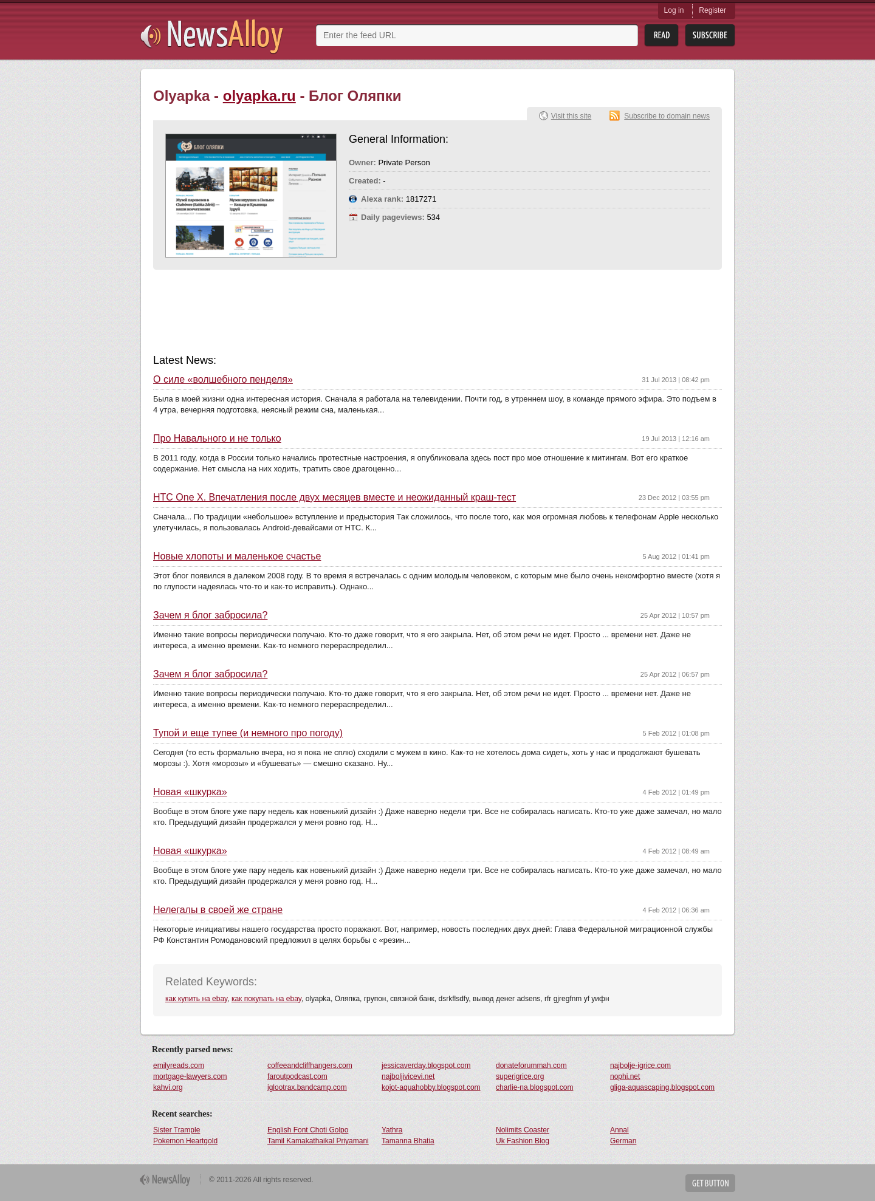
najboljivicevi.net (408, 1076)
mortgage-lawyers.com (190, 1076)
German (623, 1141)
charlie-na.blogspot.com (534, 1087)
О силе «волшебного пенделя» (223, 380)
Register (712, 10)
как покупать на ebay (266, 998)
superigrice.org (520, 1076)
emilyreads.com (178, 1065)
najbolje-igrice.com (640, 1065)
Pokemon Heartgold (185, 1141)
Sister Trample (176, 1130)
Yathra (392, 1130)
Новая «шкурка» (190, 792)
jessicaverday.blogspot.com (426, 1065)
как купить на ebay (196, 998)
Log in (674, 10)
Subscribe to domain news (667, 116)
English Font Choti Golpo (307, 1130)
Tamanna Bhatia (408, 1141)
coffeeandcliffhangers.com (309, 1065)
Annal (619, 1130)
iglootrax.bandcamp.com (307, 1087)
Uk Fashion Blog (522, 1141)
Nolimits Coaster (522, 1130)
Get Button (710, 1183)
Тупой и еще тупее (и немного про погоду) (248, 733)
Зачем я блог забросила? (210, 615)
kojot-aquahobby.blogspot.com (431, 1087)
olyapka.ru (259, 95)
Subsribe (710, 35)
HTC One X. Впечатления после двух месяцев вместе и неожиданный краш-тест (334, 497)
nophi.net (625, 1076)
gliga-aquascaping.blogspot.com (662, 1087)
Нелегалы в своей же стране (218, 910)
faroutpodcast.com (297, 1076)
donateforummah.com (531, 1065)
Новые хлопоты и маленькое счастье (237, 556)
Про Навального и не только (217, 438)
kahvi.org (168, 1087)
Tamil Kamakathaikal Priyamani (318, 1141)
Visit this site (571, 116)
